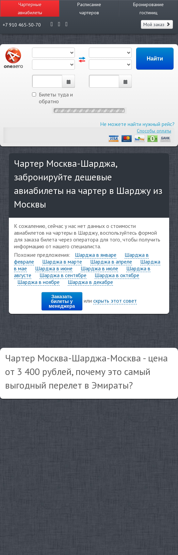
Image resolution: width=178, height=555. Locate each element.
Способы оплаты (154, 131)
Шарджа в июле (99, 268)
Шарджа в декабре (90, 282)
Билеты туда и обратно (52, 98)
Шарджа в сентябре (62, 275)
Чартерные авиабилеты (30, 8)
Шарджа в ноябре (38, 282)
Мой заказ (157, 24)
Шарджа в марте (62, 261)
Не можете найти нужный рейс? (137, 124)
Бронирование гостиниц (148, 8)
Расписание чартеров (89, 8)
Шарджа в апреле (111, 261)
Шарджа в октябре (117, 275)
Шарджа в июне (53, 268)
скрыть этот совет (115, 300)
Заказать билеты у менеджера (62, 301)
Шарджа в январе (95, 254)
